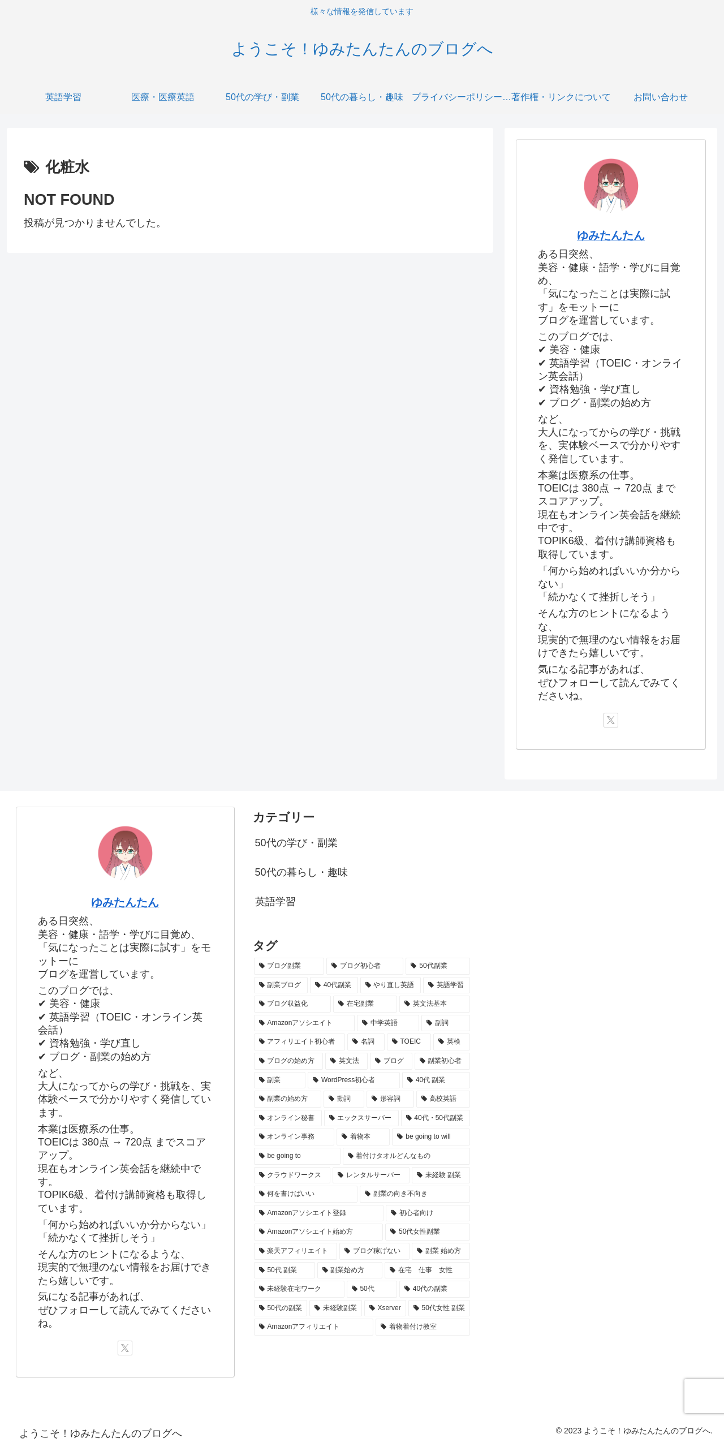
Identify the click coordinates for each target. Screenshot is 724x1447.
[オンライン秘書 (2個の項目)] (288, 1118)
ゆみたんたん (611, 235)
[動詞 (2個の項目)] (344, 1099)
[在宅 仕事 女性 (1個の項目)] (427, 1270)
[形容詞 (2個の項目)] (390, 1099)
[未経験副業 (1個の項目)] (335, 1308)
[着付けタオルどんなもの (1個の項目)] (407, 1156)
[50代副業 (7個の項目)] (438, 966)
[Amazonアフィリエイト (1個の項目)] (313, 1327)
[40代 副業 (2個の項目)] (436, 1080)
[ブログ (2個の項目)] (391, 1061)
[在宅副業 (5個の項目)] (365, 1004)
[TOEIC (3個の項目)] (409, 1041)
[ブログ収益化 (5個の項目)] (292, 1004)
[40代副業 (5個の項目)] (334, 985)
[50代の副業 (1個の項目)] (280, 1308)
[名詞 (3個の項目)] (366, 1041)
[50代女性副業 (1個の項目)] (427, 1232)
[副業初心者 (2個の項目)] (443, 1061)
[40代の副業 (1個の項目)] (434, 1289)
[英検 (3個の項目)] (452, 1041)
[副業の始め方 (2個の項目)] (288, 1099)
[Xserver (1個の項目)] (385, 1308)
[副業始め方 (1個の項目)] (349, 1270)
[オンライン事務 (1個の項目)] (294, 1137)
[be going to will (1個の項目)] (431, 1137)
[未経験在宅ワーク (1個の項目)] (299, 1289)
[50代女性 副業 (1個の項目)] (439, 1308)
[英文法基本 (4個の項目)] (434, 1004)
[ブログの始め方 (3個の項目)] (289, 1061)
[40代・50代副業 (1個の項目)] (436, 1118)
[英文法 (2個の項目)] (346, 1061)
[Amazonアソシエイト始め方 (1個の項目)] (318, 1232)
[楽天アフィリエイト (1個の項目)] (296, 1251)
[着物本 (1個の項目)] (363, 1137)
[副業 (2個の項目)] (280, 1080)
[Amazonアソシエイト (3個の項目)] (304, 1023)
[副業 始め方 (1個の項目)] (441, 1251)
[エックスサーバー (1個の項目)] (361, 1118)
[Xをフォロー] (611, 720)
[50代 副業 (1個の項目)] (284, 1270)
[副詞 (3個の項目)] (445, 1023)
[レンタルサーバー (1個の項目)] (371, 1175)
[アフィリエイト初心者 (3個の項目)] (300, 1041)
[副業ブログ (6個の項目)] (281, 985)
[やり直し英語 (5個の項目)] (390, 985)
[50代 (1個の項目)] (372, 1289)
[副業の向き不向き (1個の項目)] (415, 1194)
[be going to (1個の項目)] (297, 1156)
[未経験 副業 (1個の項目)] (441, 1175)
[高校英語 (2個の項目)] (443, 1099)
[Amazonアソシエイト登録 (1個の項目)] (318, 1213)
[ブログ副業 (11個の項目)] (289, 966)
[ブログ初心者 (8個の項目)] (364, 966)
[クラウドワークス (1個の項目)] (292, 1175)
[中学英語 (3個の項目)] (388, 1023)
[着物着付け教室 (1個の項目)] (423, 1327)
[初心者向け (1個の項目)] (428, 1213)
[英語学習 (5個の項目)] (446, 985)
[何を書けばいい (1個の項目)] (305, 1194)
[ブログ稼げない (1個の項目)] (374, 1251)
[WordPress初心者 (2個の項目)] (354, 1080)
